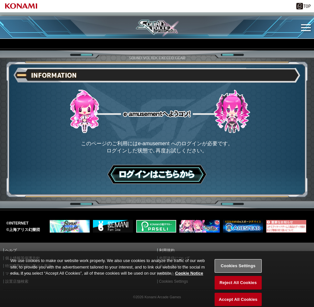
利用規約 (167, 250)
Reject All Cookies (238, 286)
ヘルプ (11, 250)
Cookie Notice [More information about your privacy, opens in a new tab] (189, 277)
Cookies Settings (238, 270)
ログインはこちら (157, 174)
